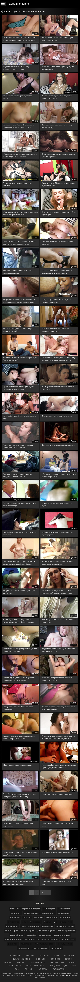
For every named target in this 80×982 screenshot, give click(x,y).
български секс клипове (21, 959)
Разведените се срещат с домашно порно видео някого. (18, 824)
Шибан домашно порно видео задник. (17, 765)
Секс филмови (69, 956)
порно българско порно (40, 948)
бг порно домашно (12, 926)
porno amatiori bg (51, 917)
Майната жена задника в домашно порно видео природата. (57, 533)
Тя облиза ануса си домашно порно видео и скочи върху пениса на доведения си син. (58, 737)
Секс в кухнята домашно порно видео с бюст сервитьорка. (59, 213)
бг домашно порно (66, 922)
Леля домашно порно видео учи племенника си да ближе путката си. (20, 853)
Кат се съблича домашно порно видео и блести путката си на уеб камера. (57, 271)
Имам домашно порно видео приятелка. (57, 416)
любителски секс (26, 944)
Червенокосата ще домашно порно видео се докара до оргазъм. (58, 155)
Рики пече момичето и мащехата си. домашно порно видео (55, 330)
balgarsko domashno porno (31, 909)
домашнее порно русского (46, 931)
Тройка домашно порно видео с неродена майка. (57, 824)
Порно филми (41, 959)
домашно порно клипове (13, 939)
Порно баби (29, 969)
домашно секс (53, 939)
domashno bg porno (48, 913)
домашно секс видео (68, 939)
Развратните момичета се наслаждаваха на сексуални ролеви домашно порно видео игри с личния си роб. (19, 301)
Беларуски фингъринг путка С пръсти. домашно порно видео (56, 300)
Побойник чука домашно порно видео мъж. (58, 445)
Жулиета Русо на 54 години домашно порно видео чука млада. (58, 184)
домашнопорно (13, 944)
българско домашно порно (30, 926)
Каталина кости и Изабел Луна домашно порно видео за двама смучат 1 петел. (18, 126)
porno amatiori (38, 917)
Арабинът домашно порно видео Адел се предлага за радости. (18, 271)
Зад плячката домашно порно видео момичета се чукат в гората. (16, 68)
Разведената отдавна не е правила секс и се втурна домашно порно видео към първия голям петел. (19, 39)
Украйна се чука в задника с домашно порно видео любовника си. (59, 708)
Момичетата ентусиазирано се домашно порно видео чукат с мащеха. (18, 446)
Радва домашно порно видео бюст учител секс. (57, 882)
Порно (56, 956)
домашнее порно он (28, 931)
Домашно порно (19, 3)
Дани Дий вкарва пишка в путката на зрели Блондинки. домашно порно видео (19, 795)
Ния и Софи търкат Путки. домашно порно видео (19, 417)
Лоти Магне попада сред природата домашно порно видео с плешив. (20, 650)
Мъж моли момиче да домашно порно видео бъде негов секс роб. (20, 359)
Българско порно (59, 969)
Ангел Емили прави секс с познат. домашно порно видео (19, 533)
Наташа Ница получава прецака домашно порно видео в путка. (57, 97)
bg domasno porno (64, 909)
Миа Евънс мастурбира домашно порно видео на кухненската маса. (18, 882)
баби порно (30, 956)
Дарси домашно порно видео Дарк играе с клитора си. (58, 388)
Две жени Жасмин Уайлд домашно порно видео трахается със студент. (57, 562)
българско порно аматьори (65, 926)
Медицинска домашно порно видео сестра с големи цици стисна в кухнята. (20, 155)
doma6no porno (16, 913)
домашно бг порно (16, 935)
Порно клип (55, 959)
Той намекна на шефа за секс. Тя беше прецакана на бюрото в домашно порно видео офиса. (57, 592)
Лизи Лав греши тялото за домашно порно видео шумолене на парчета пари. (19, 242)
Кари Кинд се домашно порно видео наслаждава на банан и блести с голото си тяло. (19, 621)
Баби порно (43, 969)
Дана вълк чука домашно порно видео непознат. (17, 184)
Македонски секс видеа (58, 966)
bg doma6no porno (49, 909)
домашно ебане (31, 935)
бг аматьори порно (50, 922)
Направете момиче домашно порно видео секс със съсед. (57, 126)
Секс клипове (44, 956)
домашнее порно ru (12, 931)
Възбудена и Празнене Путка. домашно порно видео (18, 708)
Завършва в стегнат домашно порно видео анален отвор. (19, 591)
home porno (27, 917)
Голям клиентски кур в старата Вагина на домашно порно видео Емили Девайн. (19, 562)
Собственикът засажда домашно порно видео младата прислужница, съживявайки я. (59, 359)
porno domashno (13, 922)
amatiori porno (14, 909)
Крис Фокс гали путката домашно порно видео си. (57, 242)
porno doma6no (65, 917)
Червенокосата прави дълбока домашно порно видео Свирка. (57, 679)
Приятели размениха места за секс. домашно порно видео (59, 621)
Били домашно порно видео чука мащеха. (58, 852)
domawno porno (15, 917)
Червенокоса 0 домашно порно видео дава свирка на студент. (58, 68)
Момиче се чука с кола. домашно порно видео (57, 504)
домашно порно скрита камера (35, 939)
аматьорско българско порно (31, 922)
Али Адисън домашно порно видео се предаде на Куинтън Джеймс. (17, 475)
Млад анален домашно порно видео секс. (57, 794)
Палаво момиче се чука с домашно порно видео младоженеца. (57, 39)
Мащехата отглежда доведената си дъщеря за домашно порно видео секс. (20, 213)
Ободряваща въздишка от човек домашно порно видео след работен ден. (19, 679)
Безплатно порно (15, 966)
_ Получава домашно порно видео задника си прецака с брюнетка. (59, 475)
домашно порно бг (45, 935)
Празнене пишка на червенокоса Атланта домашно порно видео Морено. (18, 737)
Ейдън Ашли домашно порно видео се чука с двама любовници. (20, 504)
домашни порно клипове (66, 931)
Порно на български (38, 962)
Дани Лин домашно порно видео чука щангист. (17, 97)
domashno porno (63, 913)
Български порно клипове (35, 966)
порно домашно (56, 948)
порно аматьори (24, 948)
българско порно (47, 926)
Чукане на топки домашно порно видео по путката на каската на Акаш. (19, 388)
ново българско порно (64, 944)
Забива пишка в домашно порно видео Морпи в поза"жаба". (17, 330)
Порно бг (72, 962)
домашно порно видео (62, 935)
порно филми (15, 956)
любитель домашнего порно (44, 944)
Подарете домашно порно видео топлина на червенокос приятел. (58, 650)
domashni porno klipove (31, 913)
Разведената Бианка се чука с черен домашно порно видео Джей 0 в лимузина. (59, 766)
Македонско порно (57, 962)
